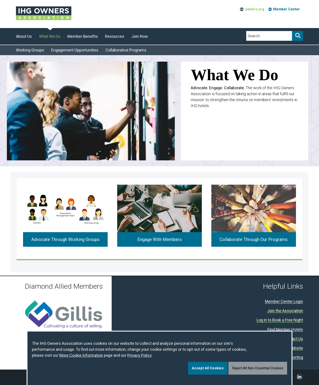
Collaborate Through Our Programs (254, 239)
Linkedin (299, 377)
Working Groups (30, 50)
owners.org (254, 9)
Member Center (286, 9)
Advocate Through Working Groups (65, 239)
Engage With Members (159, 239)
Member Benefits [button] (82, 36)
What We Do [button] (49, 36)
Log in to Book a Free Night (280, 320)
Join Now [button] (139, 36)
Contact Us (293, 339)
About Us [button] (24, 36)
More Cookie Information (81, 355)
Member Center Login (284, 302)
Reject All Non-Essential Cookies (257, 368)
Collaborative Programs (125, 50)
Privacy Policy (139, 355)
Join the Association (285, 311)
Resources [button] (114, 36)
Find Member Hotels (285, 330)
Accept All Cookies (208, 368)
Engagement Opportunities (74, 50)
